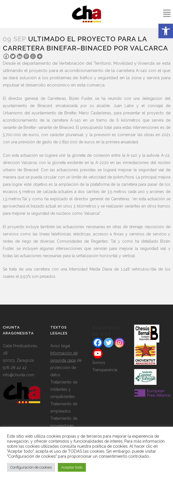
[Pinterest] (26, 56)
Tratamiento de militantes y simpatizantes (63, 389)
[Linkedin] (19, 56)
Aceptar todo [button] (71, 467)
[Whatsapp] (33, 56)
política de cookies (109, 446)
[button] (165, 31)
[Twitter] (13, 56)
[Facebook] (6, 56)
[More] (39, 56)
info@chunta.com (18, 375)
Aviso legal (60, 346)
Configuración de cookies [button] (31, 467)
